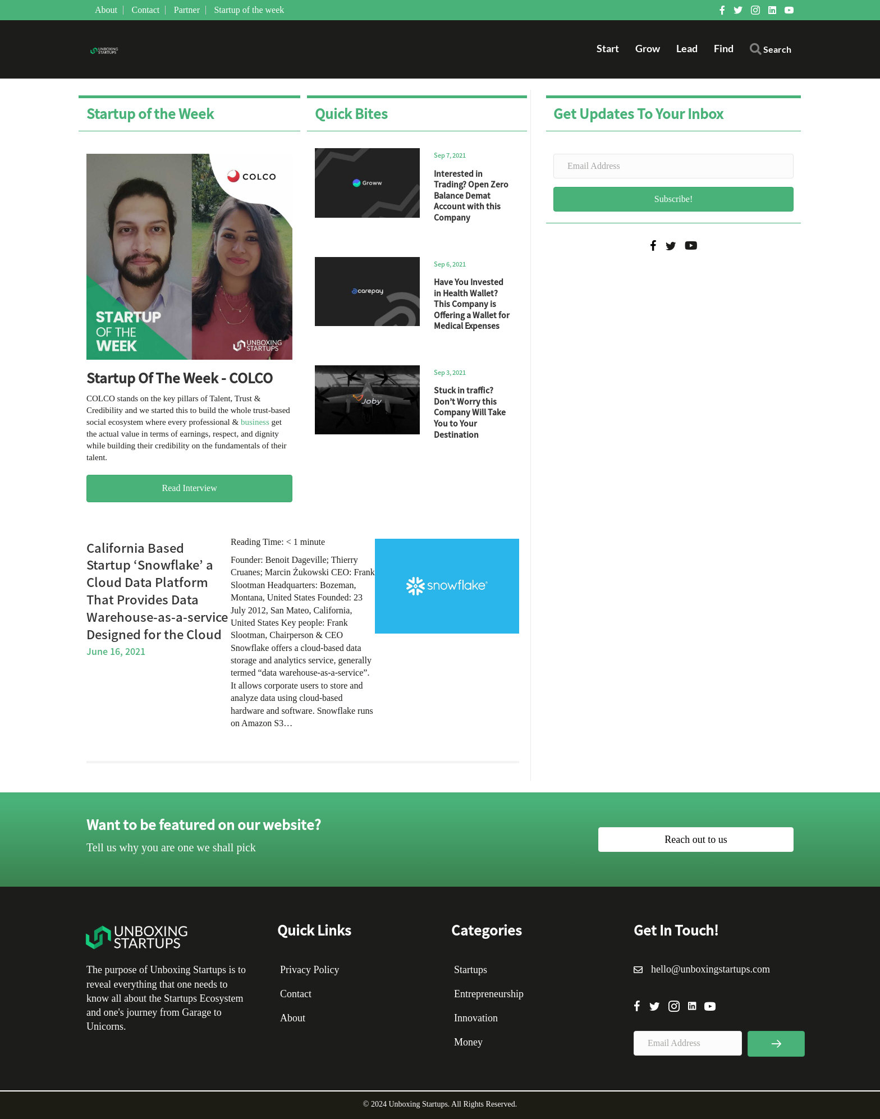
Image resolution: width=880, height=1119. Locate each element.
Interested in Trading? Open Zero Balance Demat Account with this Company (471, 195)
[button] (770, 52)
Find (724, 48)
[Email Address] (673, 166)
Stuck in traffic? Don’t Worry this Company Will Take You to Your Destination (470, 411)
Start (608, 48)
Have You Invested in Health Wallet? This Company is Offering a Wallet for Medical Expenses (472, 303)
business (255, 422)
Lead (687, 48)
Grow (647, 48)
